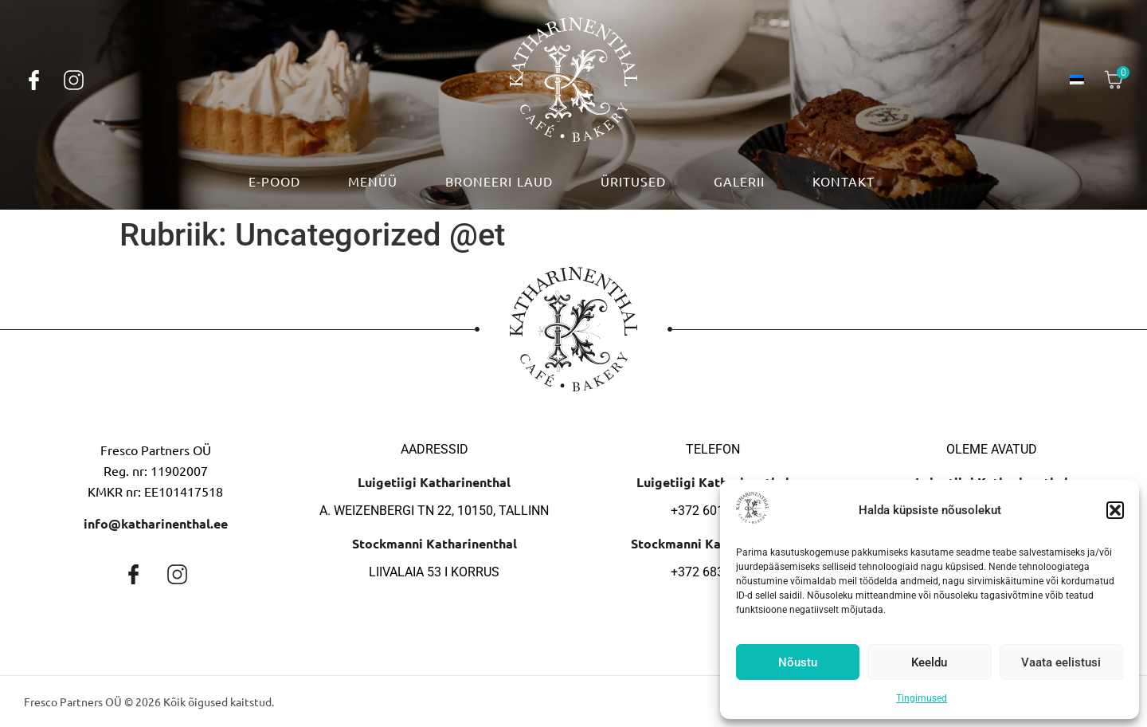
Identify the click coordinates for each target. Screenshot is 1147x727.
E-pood (274, 181)
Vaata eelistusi (1061, 662)
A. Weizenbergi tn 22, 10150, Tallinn (434, 510)
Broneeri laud (499, 181)
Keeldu (929, 662)
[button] (1115, 510)
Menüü (372, 181)
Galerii (739, 181)
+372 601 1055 (713, 510)
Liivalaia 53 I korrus (434, 572)
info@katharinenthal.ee (156, 523)
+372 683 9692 (713, 572)
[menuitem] (1077, 79)
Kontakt (843, 181)
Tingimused (921, 698)
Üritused (633, 181)
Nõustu (797, 662)
